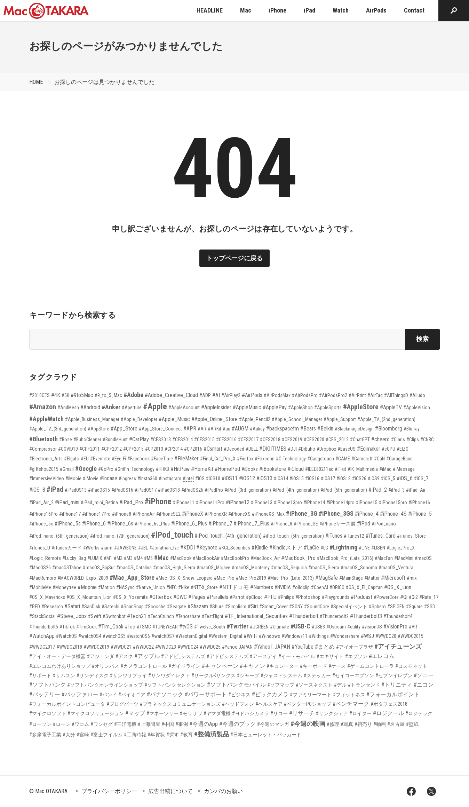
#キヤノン (252, 666)
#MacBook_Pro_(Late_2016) (345, 558)
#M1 (108, 558)
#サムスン (64, 675)
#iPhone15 (366, 502)
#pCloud (254, 597)
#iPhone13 (261, 502)
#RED (34, 606)
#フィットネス (349, 694)
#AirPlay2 (230, 395)
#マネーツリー (162, 713)
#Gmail (67, 469)
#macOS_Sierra (323, 567)
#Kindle (260, 547)
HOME (36, 82)
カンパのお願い (223, 791)
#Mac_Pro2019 (251, 578)
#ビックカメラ (270, 694)
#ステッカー (317, 675)
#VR (413, 627)
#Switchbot (114, 616)
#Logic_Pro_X (401, 548)
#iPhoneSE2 (168, 514)
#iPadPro (214, 490)
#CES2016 (226, 439)
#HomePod (227, 469)
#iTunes (333, 535)
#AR (202, 429)
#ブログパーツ (122, 704)
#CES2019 (292, 439)
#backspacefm (282, 428)
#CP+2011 (89, 449)
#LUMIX (94, 558)
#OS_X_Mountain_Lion (89, 597)
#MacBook (180, 558)
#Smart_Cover (273, 606)
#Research (52, 606)
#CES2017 (248, 439)
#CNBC (427, 439)
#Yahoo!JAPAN (237, 647)
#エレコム (381, 656)
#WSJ (367, 636)
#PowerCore (386, 597)
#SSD (429, 606)
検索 (422, 338)
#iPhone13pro (288, 502)
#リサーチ (302, 713)
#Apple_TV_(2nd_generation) (386, 419)
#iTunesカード (66, 548)
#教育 (186, 734)
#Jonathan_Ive (164, 548)
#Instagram (170, 478)
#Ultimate (279, 627)
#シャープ (248, 675)
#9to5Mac (82, 395)
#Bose (65, 439)
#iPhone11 (183, 502)
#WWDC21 (121, 647)
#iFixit (340, 469)
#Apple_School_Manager (297, 419)
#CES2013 (160, 439)
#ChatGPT (360, 439)
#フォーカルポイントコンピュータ (67, 704)
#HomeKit (202, 469)
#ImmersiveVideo (46, 478)
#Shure (216, 606)
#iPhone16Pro (43, 514)
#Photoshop (307, 597)
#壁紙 (412, 724)
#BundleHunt (115, 439)
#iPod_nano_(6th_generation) (59, 536)
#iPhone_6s (120, 523)
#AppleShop (300, 407)
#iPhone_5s (68, 523)
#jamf (107, 548)
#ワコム (80, 724)
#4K (55, 395)
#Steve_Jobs (72, 616)
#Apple (155, 406)
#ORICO (336, 587)
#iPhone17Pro (96, 514)
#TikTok (67, 627)
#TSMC (144, 627)
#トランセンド (364, 685)
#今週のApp (203, 724)
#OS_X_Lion (397, 587)
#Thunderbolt (303, 616)
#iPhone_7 (220, 523)
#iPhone (158, 501)
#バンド (108, 694)
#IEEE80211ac (319, 469)
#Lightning (343, 547)
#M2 (118, 558)
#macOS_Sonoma (359, 567)
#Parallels (217, 597)
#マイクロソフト (47, 713)
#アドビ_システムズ (183, 656)
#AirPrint (357, 395)
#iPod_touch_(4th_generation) (228, 535)
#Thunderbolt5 (43, 627)
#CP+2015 (133, 449)
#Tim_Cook (111, 626)
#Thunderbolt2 (334, 616)
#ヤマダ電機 (217, 713)
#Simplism (235, 606)
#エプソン (356, 656)
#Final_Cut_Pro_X (218, 458)
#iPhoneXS (239, 514)
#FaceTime (162, 458)
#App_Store (124, 428)
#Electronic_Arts (46, 458)
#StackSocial (42, 616)
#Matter (372, 578)
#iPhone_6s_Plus (152, 524)
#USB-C (300, 626)
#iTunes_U (39, 548)
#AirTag (375, 395)
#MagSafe (326, 578)
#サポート (40, 675)
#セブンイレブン (393, 675)
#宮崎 (83, 734)
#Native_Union (150, 587)
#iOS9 (374, 478)
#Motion (106, 587)
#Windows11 (294, 636)
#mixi (412, 578)
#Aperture (132, 407)
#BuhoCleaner (87, 439)
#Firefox (245, 458)
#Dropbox (326, 449)
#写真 (347, 724)
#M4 (138, 558)
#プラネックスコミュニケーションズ (180, 704)
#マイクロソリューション (95, 713)
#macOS (423, 558)
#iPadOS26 (192, 490)
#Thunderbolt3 (366, 616)
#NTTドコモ (234, 587)
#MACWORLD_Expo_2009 (82, 578)
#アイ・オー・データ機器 (57, 656)
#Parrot (237, 597)
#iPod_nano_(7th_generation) (120, 536)
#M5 (148, 558)
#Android (90, 407)
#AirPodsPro (305, 395)
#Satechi (110, 606)
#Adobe (133, 394)
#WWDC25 (210, 647)
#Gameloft (362, 458)
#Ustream (336, 627)
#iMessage (404, 469)
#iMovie (90, 478)
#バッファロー (80, 694)
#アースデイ (263, 656)
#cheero (380, 439)
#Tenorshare (187, 616)
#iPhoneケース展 (337, 524)
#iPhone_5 (420, 514)
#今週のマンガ (273, 724)
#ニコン (424, 684)
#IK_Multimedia (363, 469)
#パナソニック (165, 694)
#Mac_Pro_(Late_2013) (291, 578)
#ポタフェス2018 (389, 704)
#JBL (143, 548)
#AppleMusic (247, 407)
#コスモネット (411, 666)
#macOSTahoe (66, 567)
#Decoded (234, 449)
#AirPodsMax (277, 395)
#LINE (364, 548)
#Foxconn (265, 458)
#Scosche (155, 606)
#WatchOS (66, 636)
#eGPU (388, 449)
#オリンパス (105, 666)
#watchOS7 (162, 636)
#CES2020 (314, 439)
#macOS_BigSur (99, 567)
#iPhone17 (70, 514)
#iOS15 (296, 478)
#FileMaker (186, 458)
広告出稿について (170, 791)
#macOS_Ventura (396, 567)
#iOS (200, 478)
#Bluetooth (43, 439)
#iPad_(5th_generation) (343, 490)
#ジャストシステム (281, 675)
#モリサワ (191, 713)
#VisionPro (395, 626)
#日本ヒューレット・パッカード (265, 734)
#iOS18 (343, 478)
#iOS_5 (388, 478)
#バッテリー (44, 694)
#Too (130, 627)
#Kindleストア (285, 547)
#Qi (403, 597)
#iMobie (73, 478)
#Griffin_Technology (134, 469)
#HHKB (162, 469)
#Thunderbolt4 (397, 616)
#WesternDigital (191, 636)
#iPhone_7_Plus (251, 523)
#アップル (147, 656)
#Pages (196, 597)
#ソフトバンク (47, 684)
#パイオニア (131, 694)
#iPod (363, 523)
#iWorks (91, 548)
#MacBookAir (206, 558)
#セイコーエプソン (353, 675)
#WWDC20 (385, 636)
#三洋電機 (125, 724)
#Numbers (261, 587)
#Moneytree (64, 587)
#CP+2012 (111, 449)
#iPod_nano (384, 524)
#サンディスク (93, 675)
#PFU (270, 597)
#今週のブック (237, 724)
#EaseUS (346, 449)
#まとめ (325, 646)
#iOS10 (213, 478)
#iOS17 (328, 478)
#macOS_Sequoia (289, 567)
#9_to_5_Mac (108, 395)
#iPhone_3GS (336, 513)
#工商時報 (135, 734)
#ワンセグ (101, 724)
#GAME (342, 458)
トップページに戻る (234, 258)
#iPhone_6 (94, 523)
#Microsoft (393, 578)
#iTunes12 (354, 536)
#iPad (55, 489)
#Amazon (42, 407)
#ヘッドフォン (238, 704)
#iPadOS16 (122, 490)
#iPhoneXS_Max (268, 514)
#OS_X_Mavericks (47, 597)
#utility (353, 627)
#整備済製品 (211, 734)
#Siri (253, 606)
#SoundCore (316, 606)
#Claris (398, 439)
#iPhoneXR (216, 514)
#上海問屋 (149, 724)
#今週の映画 (308, 723)
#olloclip (301, 587)
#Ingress (127, 478)
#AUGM (240, 428)
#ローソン (40, 724)
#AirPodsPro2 (333, 395)
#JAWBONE (125, 548)
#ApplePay (275, 407)
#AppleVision (416, 407)
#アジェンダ (100, 656)
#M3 (128, 558)
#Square (414, 606)
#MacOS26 (40, 567)
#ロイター (360, 713)
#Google (86, 468)
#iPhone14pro (340, 502)
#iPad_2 (377, 489)
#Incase (108, 478)
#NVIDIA (283, 587)
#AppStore (98, 429)
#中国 (167, 724)
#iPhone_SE (306, 524)
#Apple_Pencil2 (254, 419)
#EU (85, 458)
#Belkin (325, 428)
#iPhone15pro (393, 502)
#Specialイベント (349, 606)
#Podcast (361, 597)
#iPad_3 (396, 490)
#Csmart (213, 448)
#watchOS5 (114, 636)
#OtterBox (160, 597)
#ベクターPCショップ (307, 704)
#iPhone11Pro (210, 502)
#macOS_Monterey (251, 567)
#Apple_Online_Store (214, 419)
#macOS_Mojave (213, 567)
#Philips (286, 597)
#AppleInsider (216, 407)
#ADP (205, 395)
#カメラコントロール (143, 666)
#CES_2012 (337, 439)
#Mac (161, 557)
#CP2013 (154, 449)
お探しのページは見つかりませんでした (104, 82)
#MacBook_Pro (298, 558)
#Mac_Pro (224, 578)
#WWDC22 (143, 647)
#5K (65, 395)
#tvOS (186, 626)
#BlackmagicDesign (354, 429)
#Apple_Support (340, 419)
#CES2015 (204, 439)
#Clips (412, 439)
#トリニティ (396, 684)
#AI (216, 395)
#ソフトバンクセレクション (175, 685)
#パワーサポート (206, 694)
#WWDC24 (187, 647)
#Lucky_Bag (74, 558)
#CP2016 (193, 449)
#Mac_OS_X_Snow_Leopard (184, 578)
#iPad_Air (416, 490)
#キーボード (313, 666)
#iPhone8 (121, 514)
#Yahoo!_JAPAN (272, 646)
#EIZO (402, 449)
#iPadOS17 (146, 490)
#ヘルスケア (269, 704)
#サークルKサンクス (213, 675)
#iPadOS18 (169, 490)
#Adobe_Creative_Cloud (171, 395)
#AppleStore (361, 407)
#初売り (363, 724)
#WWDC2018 (69, 647)
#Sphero (377, 606)
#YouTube (302, 646)
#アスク (124, 656)
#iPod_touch (172, 535)
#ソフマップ (280, 685)
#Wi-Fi (250, 636)
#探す (172, 734)
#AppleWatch (46, 418)
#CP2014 (174, 449)
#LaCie (311, 547)
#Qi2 (413, 597)
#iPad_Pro (131, 502)
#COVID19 (68, 449)
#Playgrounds (335, 597)
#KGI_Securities (234, 548)
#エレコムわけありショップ (59, 666)
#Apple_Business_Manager (92, 419)
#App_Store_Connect (160, 429)
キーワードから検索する (72, 315)
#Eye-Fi (119, 458)
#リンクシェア (332, 713)
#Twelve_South (209, 627)
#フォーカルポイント (393, 694)
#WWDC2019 (96, 647)
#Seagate (176, 606)
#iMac (385, 469)
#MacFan (384, 558)
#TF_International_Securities (256, 616)
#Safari (72, 606)
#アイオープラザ (354, 647)
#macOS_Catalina (134, 567)
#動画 (379, 724)
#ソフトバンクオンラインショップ (105, 685)
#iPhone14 (314, 502)
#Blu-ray (412, 429)
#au (226, 429)
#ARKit (214, 429)
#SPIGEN (396, 606)
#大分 (69, 734)
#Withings (319, 636)
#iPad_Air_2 (41, 502)
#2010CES (39, 395)
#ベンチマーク (351, 704)
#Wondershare (344, 636)
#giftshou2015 (43, 469)
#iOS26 (359, 478)
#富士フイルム (106, 734)
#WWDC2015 (410, 636)
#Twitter (237, 626)
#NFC (171, 587)
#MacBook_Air (265, 558)
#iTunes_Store (411, 536)
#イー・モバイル (296, 656)
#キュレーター (283, 666)
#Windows (269, 636)
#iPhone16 (419, 502)
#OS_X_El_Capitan (364, 587)
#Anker (111, 407)
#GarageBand (399, 458)
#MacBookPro (235, 558)
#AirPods (252, 395)
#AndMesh (68, 407)
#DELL (252, 449)
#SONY (296, 606)
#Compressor (43, 449)
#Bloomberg (388, 428)
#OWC (180, 597)
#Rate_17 (428, 597)
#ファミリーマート (311, 694)
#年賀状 (156, 734)
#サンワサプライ (128, 675)
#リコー (279, 713)
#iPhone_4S (393, 514)
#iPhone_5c (41, 524)
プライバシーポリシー (109, 791)
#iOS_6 (405, 478)
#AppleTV (391, 407)
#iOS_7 (421, 478)
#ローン (61, 724)
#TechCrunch (161, 616)
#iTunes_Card (381, 535)
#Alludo (417, 395)
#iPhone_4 (367, 514)
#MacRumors (42, 578)
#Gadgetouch (320, 458)
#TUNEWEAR (165, 627)
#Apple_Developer (139, 419)
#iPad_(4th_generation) (295, 490)
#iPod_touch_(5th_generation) (293, 536)
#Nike (183, 587)
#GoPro (105, 469)
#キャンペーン (220, 666)
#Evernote (100, 458)
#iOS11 (230, 478)
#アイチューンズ (398, 646)
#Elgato (71, 458)
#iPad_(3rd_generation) (247, 490)
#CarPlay (139, 439)
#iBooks (249, 469)
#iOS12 (247, 478)
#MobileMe (40, 587)
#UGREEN (259, 627)
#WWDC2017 (42, 647)
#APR (189, 428)
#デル (340, 685)
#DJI (292, 449)
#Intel (188, 478)
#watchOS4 (89, 636)
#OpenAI (319, 587)
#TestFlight (212, 616)
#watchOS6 (138, 636)
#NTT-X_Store (204, 587)
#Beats (308, 428)
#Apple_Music (174, 419)
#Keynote (206, 547)
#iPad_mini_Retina (99, 502)
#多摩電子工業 (45, 734)
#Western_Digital (225, 636)
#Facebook (138, 458)
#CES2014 (182, 439)
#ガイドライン (184, 666)
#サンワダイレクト (169, 675)
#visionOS (372, 627)
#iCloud (295, 469)
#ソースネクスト (314, 685)
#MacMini (403, 558)
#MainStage (351, 578)
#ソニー (424, 675)
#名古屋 (396, 724)
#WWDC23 (165, 647)
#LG (324, 548)
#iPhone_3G (301, 513)
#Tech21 (136, 616)
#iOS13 (264, 478)
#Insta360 (147, 478)
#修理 (333, 724)
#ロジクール (388, 713)
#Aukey (257, 429)
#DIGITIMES (272, 448)
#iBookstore (272, 469)
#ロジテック (418, 713)
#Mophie (87, 587)
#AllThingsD (396, 395)
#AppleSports (328, 407)
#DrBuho (306, 449)
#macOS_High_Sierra (174, 567)
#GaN (379, 458)
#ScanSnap (132, 606)
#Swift (94, 616)
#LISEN (378, 548)
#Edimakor (368, 448)
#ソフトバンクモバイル (236, 684)
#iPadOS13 (76, 490)
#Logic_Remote (45, 558)
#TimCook (86, 627)
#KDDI (187, 547)
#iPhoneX (192, 514)
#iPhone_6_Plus (189, 523)
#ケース (337, 666)
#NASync (125, 587)
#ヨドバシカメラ (250, 713)
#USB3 (318, 627)
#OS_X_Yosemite (130, 597)
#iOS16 (312, 478)
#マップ (135, 713)
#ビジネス (239, 694)
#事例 (181, 724)
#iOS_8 (37, 489)
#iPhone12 (237, 502)
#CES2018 (270, 439)
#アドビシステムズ (227, 656)
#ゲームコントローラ (370, 666)
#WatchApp (42, 636)
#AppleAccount (184, 407)
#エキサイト (330, 656)
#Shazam (198, 606)
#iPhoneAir (144, 514)
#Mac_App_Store (132, 577)
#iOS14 (281, 478)
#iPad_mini (67, 502)
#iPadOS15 (99, 490)
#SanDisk (90, 606)
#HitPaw (180, 469)
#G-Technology (291, 458)
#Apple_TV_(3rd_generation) (57, 429)
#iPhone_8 (281, 524)
